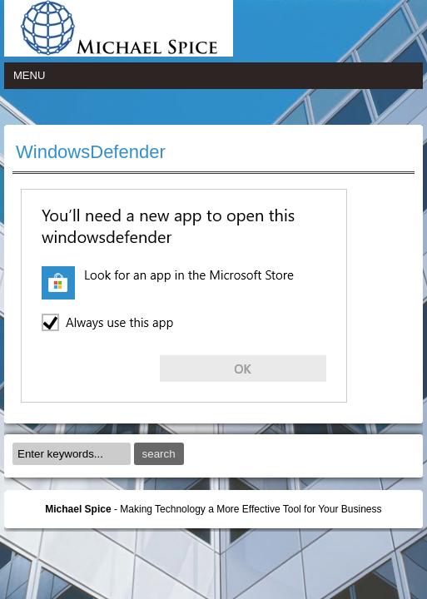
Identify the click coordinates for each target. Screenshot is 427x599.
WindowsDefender (91, 151)
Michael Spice (78, 509)
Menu (29, 75)
